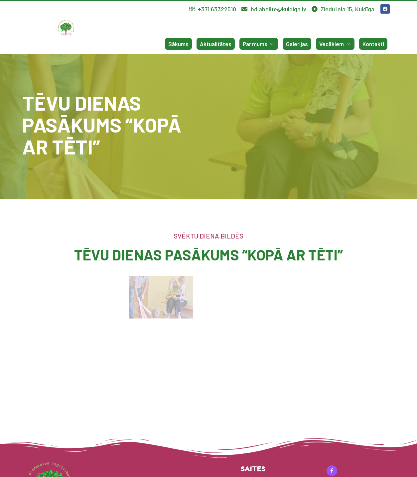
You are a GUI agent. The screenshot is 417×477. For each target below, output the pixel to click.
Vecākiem (335, 44)
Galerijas (297, 44)
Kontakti (373, 44)
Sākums (178, 44)
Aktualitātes (215, 44)
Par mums (259, 44)
